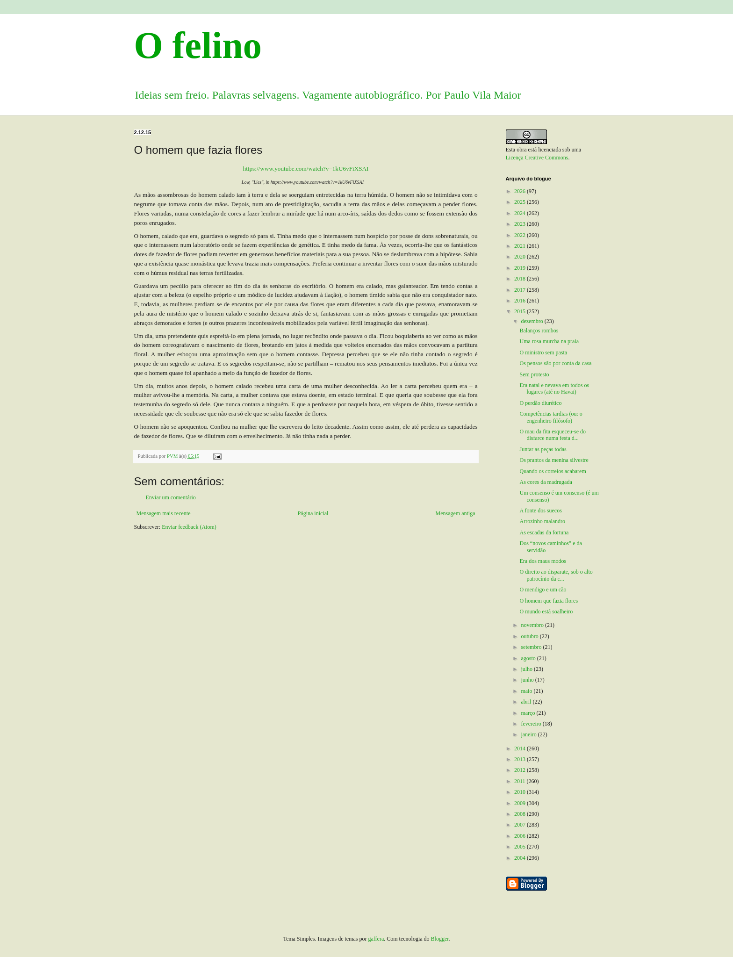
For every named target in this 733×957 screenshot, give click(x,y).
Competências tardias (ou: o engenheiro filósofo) (550, 417)
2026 (520, 191)
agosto (529, 658)
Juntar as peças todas (542, 449)
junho (528, 679)
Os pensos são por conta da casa (555, 363)
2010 (520, 792)
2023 (520, 224)
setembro (532, 647)
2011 (520, 781)
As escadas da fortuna (543, 532)
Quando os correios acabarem (552, 471)
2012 (520, 770)
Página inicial (313, 513)
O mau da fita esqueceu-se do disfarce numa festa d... (552, 434)
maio (527, 691)
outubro (530, 636)
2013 (520, 759)
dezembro (532, 321)
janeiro (529, 734)
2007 (520, 824)
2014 (520, 748)
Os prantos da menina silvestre (553, 460)
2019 (520, 268)
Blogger (440, 938)
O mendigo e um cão (542, 589)
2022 (520, 235)
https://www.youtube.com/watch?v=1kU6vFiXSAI (306, 168)
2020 (520, 256)
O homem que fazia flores (548, 600)
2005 (520, 846)
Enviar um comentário (171, 497)
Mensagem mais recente (164, 513)
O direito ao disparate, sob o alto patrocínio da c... (555, 575)
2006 (520, 836)
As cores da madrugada (545, 482)
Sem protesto (534, 374)
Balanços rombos (538, 330)
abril (526, 701)
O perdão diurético (540, 403)
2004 (520, 858)
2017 (520, 290)
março (528, 713)
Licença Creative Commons (537, 157)
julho (527, 669)
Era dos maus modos (542, 561)
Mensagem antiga (455, 513)
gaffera (376, 938)
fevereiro (531, 723)
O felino (198, 45)
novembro (533, 625)
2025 (520, 202)
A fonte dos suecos (540, 510)
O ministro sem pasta (543, 352)
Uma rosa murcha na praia (549, 341)
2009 (520, 803)
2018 (520, 278)
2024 (520, 213)
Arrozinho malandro (542, 521)
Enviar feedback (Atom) (189, 527)
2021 (520, 246)
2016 (520, 300)
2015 (520, 311)
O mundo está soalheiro (546, 611)
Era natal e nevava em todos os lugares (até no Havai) (554, 388)
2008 (520, 814)
